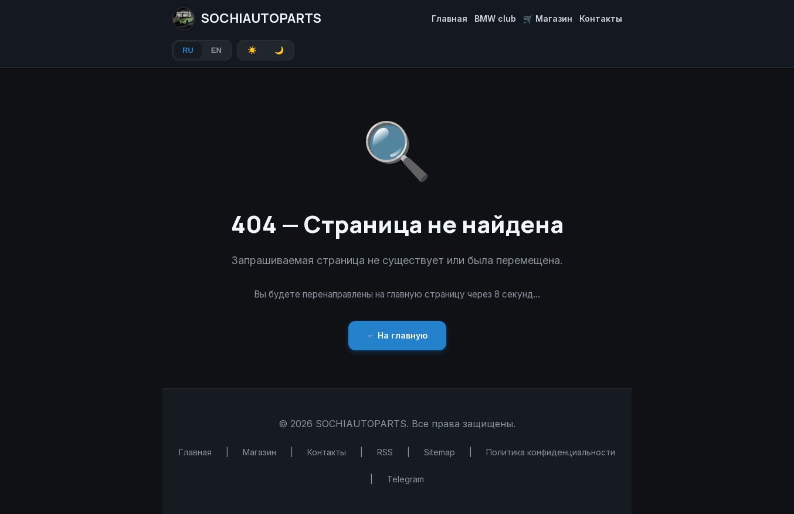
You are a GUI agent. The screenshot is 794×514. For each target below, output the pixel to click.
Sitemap (439, 452)
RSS (385, 452)
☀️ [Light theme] (252, 50)
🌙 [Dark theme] (279, 50)
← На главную (397, 335)
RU (188, 50)
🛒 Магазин (547, 18)
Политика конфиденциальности (550, 452)
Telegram (405, 479)
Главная (449, 18)
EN (216, 50)
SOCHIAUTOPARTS (246, 19)
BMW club (495, 18)
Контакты (600, 18)
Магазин (259, 452)
